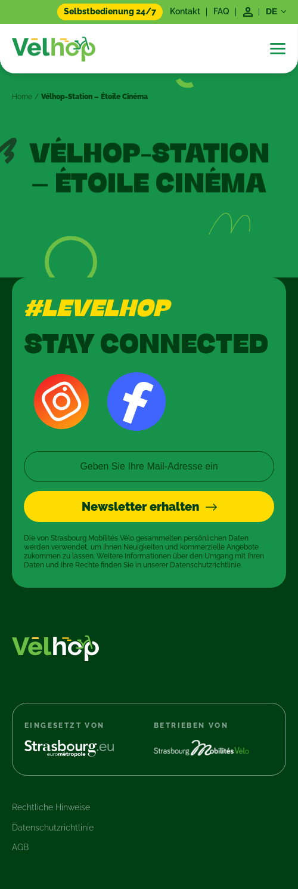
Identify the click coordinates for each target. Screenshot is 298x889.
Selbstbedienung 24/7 (110, 11)
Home (22, 96)
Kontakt (185, 11)
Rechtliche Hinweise (51, 807)
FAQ (221, 11)
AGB (20, 847)
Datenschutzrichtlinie (53, 827)
